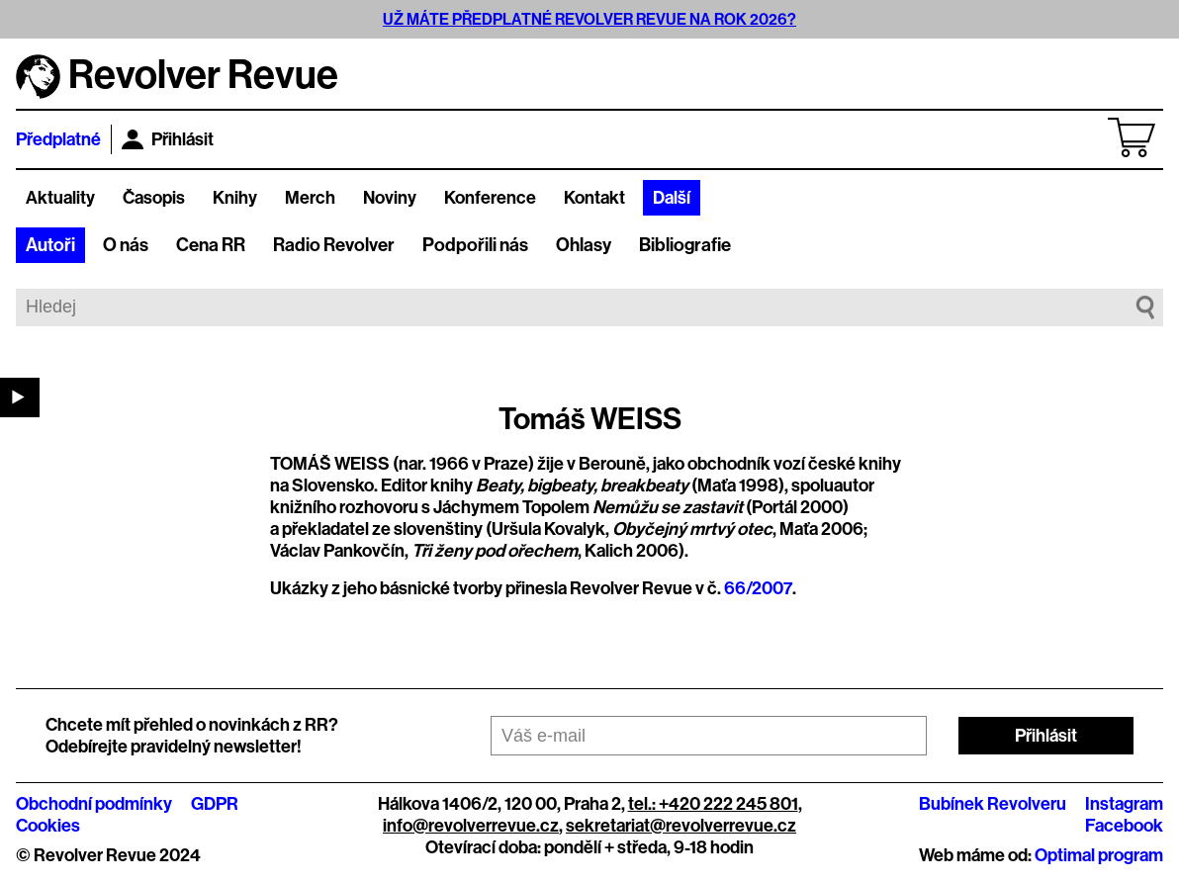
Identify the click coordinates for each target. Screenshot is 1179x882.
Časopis (154, 198)
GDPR (214, 804)
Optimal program (1099, 855)
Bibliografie (685, 245)
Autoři (50, 245)
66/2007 (758, 588)
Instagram (1124, 804)
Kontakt (594, 198)
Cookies (48, 826)
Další (671, 198)
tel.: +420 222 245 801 (713, 804)
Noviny (389, 198)
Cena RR (210, 245)
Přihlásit (168, 139)
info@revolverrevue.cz (471, 826)
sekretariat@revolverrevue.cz (681, 826)
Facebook (1124, 826)
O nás (125, 245)
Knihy (235, 198)
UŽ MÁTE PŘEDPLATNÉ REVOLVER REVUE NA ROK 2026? (589, 19)
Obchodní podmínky (94, 804)
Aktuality (60, 198)
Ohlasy (583, 245)
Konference (490, 198)
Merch (310, 198)
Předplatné (58, 139)
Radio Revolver (334, 245)
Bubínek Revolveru (992, 804)
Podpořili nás (475, 245)
